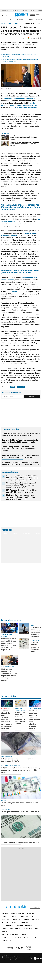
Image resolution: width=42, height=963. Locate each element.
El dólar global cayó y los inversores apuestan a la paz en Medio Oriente (35, 647)
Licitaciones (6, 941)
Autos (4, 929)
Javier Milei (24, 10)
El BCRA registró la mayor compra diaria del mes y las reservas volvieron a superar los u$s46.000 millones (20, 770)
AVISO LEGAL (6, 938)
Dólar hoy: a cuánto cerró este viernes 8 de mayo (20, 812)
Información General (25, 925)
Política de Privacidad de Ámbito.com (15, 935)
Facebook (6, 907)
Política (15, 916)
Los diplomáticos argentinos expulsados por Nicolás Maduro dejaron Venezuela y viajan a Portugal (23, 137)
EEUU (17, 23)
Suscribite (32, 396)
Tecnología (27, 929)
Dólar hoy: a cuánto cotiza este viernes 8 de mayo (20, 842)
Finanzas (30, 19)
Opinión (26, 919)
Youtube (19, 907)
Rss (36, 929)
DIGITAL (10, 947)
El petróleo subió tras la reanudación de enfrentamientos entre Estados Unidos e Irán (36, 632)
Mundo (10, 23)
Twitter (2, 907)
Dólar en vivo (15, 10)
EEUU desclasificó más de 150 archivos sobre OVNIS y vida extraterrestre (21, 491)
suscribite (32, 14)
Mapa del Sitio (7, 932)
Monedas (4, 533)
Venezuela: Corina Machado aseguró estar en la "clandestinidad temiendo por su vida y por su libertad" (24, 143)
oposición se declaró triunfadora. (24, 108)
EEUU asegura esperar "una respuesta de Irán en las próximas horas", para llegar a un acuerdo (9, 674)
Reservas (32, 10)
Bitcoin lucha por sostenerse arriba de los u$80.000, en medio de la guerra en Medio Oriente (18, 449)
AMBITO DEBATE (29, 948)
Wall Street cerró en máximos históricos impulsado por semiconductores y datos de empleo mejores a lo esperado (8, 645)
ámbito (3, 23)
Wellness (35, 919)
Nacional (5, 922)
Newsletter (34, 907)
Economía (20, 19)
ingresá (38, 14)
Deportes (24, 922)
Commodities (26, 533)
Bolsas (15, 533)
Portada (5, 913)
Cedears (38, 533)
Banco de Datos (27, 916)
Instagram (10, 907)
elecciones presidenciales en (16, 98)
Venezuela (32, 98)
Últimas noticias (17, 913)
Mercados (5, 919)
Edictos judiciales (21, 938)
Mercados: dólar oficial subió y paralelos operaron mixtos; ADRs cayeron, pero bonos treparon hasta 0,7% (21, 485)
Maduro (15, 292)
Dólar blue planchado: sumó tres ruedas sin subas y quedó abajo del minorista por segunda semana (34, 719)
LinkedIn (15, 907)
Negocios (16, 919)
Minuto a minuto (6, 708)
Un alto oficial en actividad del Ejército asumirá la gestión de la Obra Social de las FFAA (21, 434)
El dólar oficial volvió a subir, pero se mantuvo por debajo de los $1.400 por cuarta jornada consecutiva (21, 497)
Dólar (10, 19)
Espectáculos (15, 929)
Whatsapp (24, 907)
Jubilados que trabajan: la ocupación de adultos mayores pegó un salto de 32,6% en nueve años (20, 463)
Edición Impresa (7, 925)
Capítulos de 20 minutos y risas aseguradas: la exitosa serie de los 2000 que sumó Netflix (20, 441)
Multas (33, 938)
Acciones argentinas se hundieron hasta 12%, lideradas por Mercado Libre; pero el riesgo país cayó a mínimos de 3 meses (22, 478)
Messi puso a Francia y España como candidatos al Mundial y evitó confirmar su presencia (20, 456)
